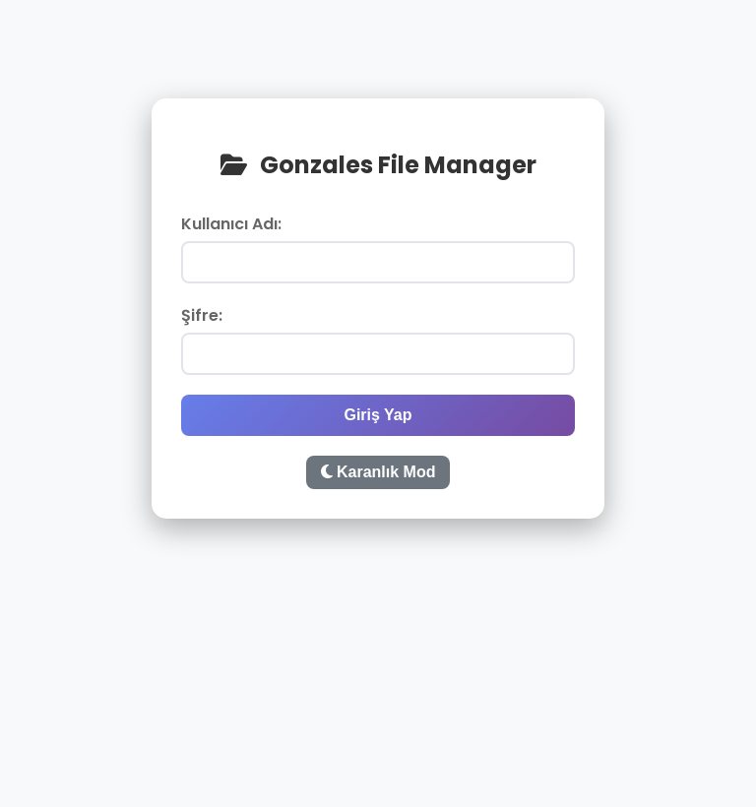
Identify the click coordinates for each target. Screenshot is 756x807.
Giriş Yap (377, 414)
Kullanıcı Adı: (231, 224)
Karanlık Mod (378, 472)
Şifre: (201, 315)
